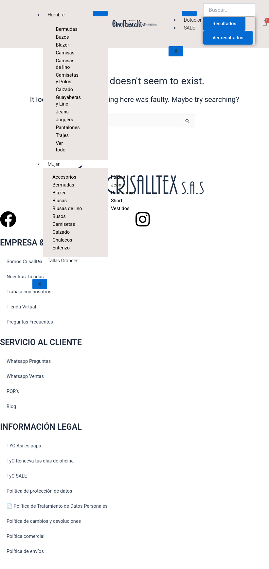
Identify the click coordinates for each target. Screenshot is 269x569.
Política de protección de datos (39, 491)
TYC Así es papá (24, 446)
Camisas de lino (59, 64)
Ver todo (59, 146)
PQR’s (13, 391)
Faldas (114, 177)
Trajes (59, 135)
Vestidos (114, 208)
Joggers (59, 120)
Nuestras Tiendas (25, 277)
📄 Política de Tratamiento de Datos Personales (57, 506)
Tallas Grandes (63, 261)
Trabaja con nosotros (29, 292)
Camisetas (63, 224)
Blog (11, 406)
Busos (58, 216)
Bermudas (59, 29)
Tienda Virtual (21, 307)
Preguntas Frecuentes (30, 322)
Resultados (224, 24)
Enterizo (61, 248)
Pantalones (59, 127)
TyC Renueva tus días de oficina (40, 461)
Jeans (59, 112)
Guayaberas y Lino (59, 100)
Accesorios (64, 177)
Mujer (54, 164)
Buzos (59, 37)
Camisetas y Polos (59, 78)
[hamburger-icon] (100, 13)
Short (114, 201)
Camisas (59, 53)
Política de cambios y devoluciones (44, 521)
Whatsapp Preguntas (29, 361)
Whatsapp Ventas (25, 376)
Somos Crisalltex (24, 262)
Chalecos (62, 240)
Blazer (59, 45)
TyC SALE (17, 476)
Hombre (56, 15)
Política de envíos (25, 551)
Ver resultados (227, 38)
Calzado (59, 89)
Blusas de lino (67, 208)
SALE (189, 28)
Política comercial (26, 536)
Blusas (59, 201)
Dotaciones (195, 20)
